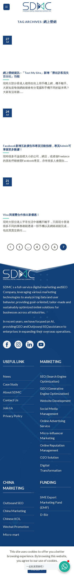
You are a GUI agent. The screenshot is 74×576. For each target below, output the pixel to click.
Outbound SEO (38, 326)
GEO (19, 326)
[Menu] (6, 7)
